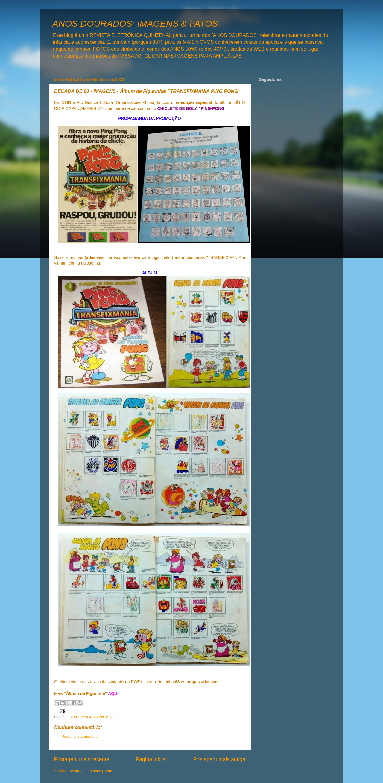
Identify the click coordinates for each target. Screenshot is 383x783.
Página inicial (151, 759)
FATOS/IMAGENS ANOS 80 (91, 717)
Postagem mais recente (81, 759)
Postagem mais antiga (219, 759)
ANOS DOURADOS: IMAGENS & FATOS (135, 23)
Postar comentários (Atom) (91, 771)
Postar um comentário (80, 736)
